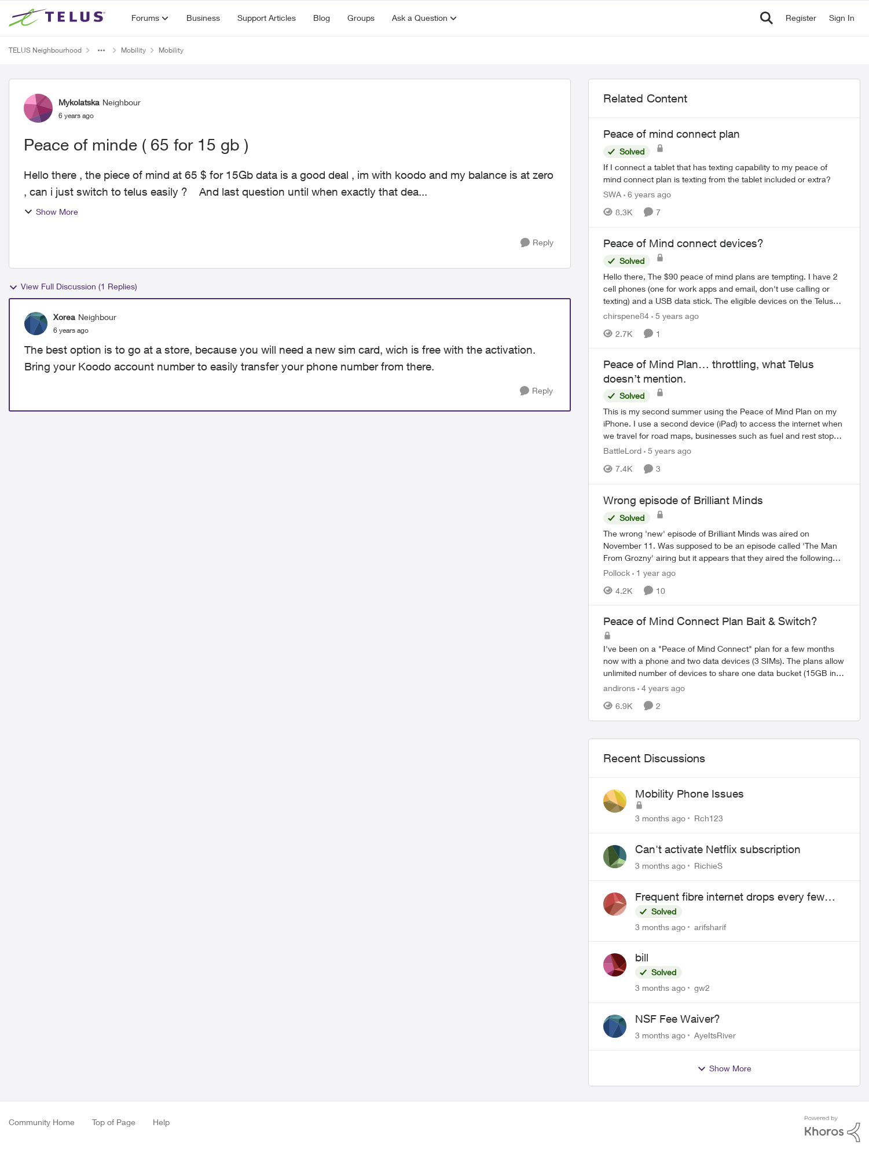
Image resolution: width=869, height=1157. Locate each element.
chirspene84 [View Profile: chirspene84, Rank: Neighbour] (626, 315)
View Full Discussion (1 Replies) (73, 286)
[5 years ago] (675, 315)
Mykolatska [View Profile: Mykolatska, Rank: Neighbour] (79, 102)
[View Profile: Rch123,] (614, 801)
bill (641, 957)
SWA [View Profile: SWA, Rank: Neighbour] (612, 194)
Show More (51, 211)
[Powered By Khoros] (832, 1129)
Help (161, 1122)
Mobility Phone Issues (689, 793)
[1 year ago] (654, 572)
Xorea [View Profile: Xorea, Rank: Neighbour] (64, 317)
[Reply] (537, 243)
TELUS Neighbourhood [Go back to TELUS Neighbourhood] (45, 50)
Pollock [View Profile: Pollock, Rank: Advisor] (616, 572)
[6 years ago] (647, 194)
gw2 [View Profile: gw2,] (702, 988)
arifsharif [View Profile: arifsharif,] (710, 926)
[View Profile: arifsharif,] (614, 904)
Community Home (42, 1122)
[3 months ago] (660, 818)
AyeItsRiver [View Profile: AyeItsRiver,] (715, 1035)
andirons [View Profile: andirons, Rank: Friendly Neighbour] (619, 688)
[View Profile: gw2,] (614, 964)
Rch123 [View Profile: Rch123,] (708, 818)
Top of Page (113, 1122)
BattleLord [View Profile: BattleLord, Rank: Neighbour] (622, 451)
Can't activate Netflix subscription (718, 849)
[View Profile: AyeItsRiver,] (614, 1026)
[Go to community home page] (58, 18)
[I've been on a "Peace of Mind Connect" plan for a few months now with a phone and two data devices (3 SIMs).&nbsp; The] (724, 660)
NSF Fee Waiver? (677, 1018)
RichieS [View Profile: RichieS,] (708, 865)
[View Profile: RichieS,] (614, 856)
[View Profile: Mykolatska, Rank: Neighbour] (38, 108)
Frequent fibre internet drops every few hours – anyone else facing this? (729, 897)
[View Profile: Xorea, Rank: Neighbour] (35, 323)
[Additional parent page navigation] (101, 50)
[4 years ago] (661, 688)
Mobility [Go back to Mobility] (133, 50)
